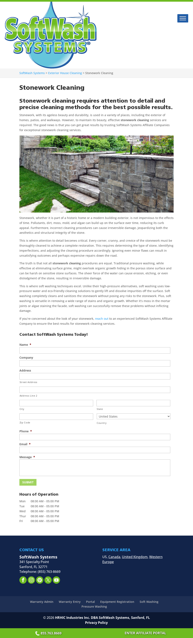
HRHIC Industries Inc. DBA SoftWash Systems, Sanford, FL (102, 617)
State (100, 408)
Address (25, 370)
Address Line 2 (28, 395)
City (22, 408)
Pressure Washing (94, 606)
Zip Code (25, 422)
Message (27, 457)
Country (102, 422)
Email (25, 444)
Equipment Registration (117, 601)
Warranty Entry (70, 601)
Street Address (28, 382)
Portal (90, 601)
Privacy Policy (96, 622)
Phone (25, 431)
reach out (101, 319)
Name (25, 345)
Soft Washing (149, 601)
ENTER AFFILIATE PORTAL (145, 633)
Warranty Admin (41, 601)
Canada (114, 556)
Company (26, 357)
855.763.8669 (48, 633)
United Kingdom (135, 556)
